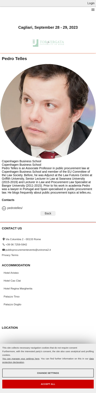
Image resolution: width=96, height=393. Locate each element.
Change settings (48, 373)
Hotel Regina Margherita (18, 288)
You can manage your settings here (20, 358)
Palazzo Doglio (12, 304)
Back (48, 213)
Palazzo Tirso (11, 296)
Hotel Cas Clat (12, 280)
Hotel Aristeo (11, 272)
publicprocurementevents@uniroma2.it (28, 249)
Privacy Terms (10, 255)
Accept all (48, 384)
